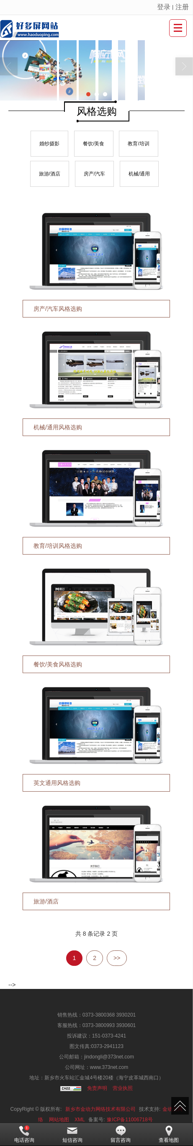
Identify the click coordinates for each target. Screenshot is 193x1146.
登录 (163, 6)
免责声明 (97, 1088)
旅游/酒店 (49, 174)
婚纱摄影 (49, 144)
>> (116, 958)
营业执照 (123, 1088)
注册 (182, 6)
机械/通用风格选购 (57, 427)
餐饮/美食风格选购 (57, 664)
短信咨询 (72, 1134)
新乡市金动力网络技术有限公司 (100, 1109)
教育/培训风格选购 (57, 545)
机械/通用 (139, 174)
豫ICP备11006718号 (129, 1120)
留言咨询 (121, 1134)
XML (80, 1120)
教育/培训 (138, 144)
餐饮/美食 (93, 144)
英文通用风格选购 (56, 782)
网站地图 (59, 1120)
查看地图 (169, 1134)
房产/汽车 (94, 174)
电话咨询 (24, 1134)
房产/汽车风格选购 (57, 308)
